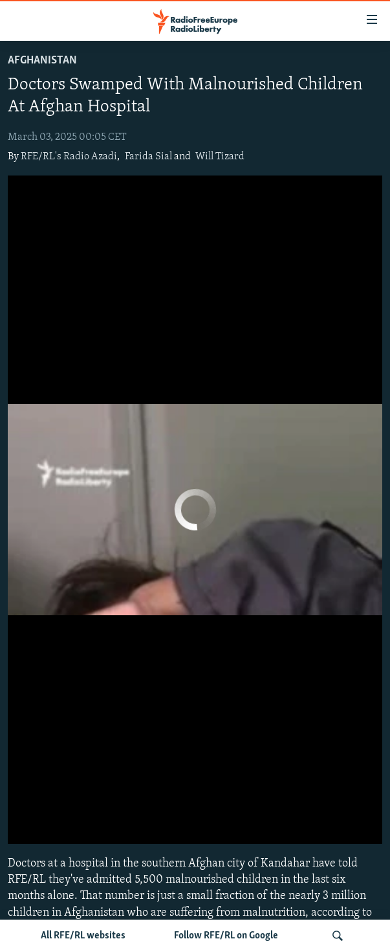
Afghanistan (42, 60)
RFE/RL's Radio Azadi (69, 157)
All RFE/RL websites (83, 936)
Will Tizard (219, 157)
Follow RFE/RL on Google (226, 936)
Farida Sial (148, 157)
